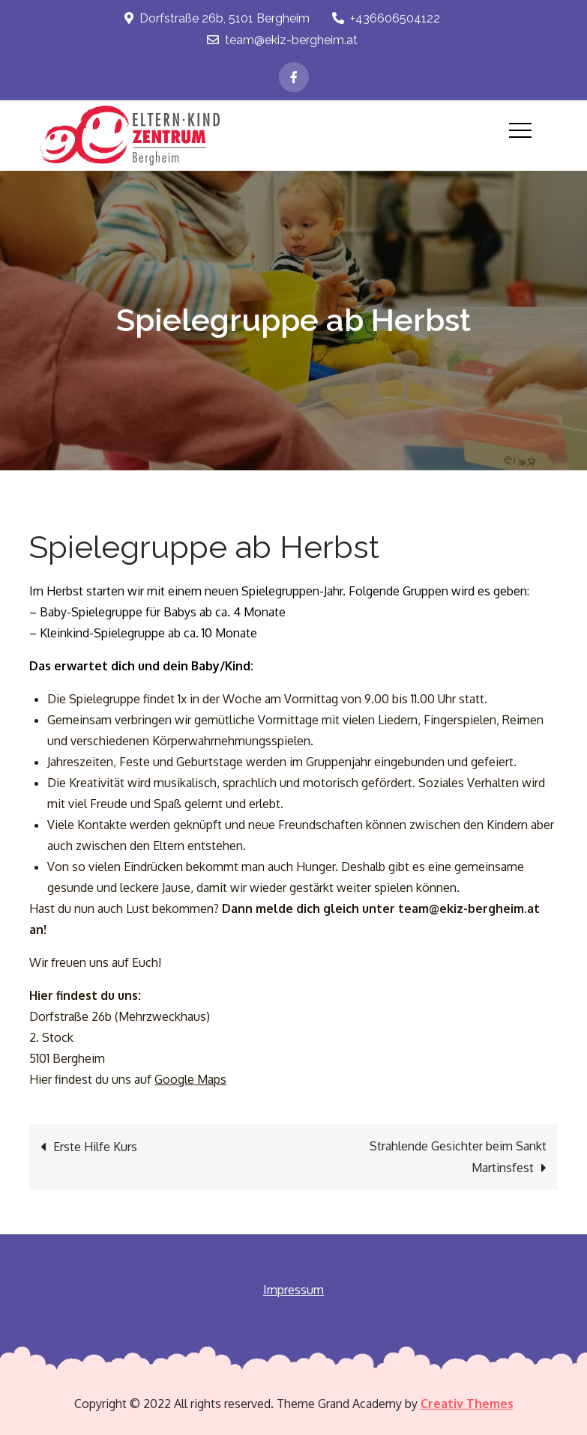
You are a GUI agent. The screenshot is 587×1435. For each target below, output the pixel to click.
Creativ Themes (467, 1403)
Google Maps (190, 1079)
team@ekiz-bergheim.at (282, 40)
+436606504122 (386, 18)
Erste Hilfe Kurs (95, 1146)
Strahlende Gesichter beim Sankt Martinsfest (458, 1156)
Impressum (293, 1289)
